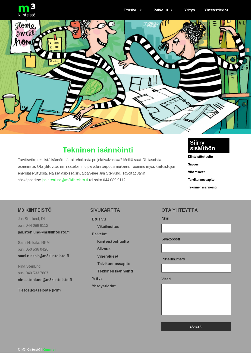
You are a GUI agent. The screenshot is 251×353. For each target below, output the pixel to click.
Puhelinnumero (173, 259)
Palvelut (161, 11)
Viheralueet (196, 172)
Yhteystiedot (216, 10)
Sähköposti (170, 239)
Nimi (165, 218)
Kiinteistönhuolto (200, 157)
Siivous (193, 164)
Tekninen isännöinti (202, 187)
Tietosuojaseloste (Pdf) (39, 290)
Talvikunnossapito (201, 179)
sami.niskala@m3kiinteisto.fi (43, 256)
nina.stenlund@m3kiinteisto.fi (45, 280)
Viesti (166, 279)
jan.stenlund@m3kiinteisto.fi (65, 180)
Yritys (189, 10)
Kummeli (49, 349)
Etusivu (131, 11)
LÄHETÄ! (196, 326)
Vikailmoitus (110, 227)
